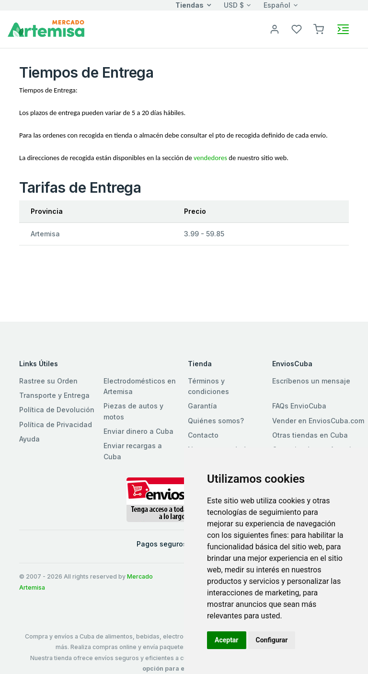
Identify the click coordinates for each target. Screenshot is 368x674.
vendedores (210, 157)
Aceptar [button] (227, 640)
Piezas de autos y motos (133, 411)
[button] (318, 28)
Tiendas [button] (189, 5)
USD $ (234, 5)
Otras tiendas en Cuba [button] (310, 435)
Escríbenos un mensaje (311, 381)
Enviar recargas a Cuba (133, 451)
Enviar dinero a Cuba (138, 431)
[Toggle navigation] (343, 29)
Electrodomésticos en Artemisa (140, 386)
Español (277, 5)
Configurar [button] (272, 640)
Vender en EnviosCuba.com (318, 421)
